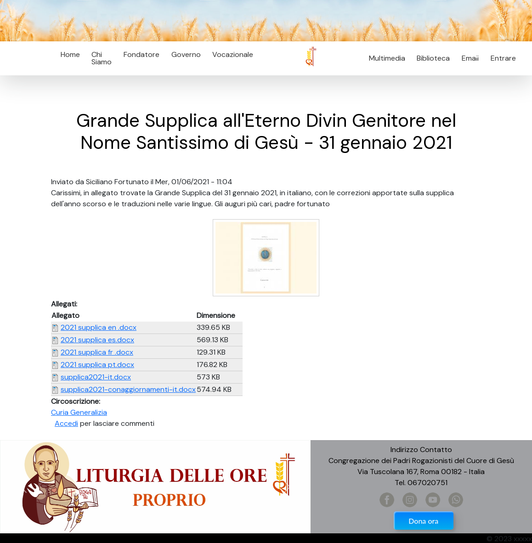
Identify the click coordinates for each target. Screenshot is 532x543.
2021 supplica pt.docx (97, 364)
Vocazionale (232, 54)
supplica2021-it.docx (96, 377)
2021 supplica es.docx (97, 340)
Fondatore (141, 54)
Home (70, 54)
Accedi (66, 423)
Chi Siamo (101, 58)
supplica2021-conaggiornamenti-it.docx (128, 389)
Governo (186, 54)
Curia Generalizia (79, 412)
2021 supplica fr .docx (97, 352)
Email (467, 58)
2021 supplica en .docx (98, 327)
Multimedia (387, 58)
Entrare (503, 58)
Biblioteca (433, 58)
